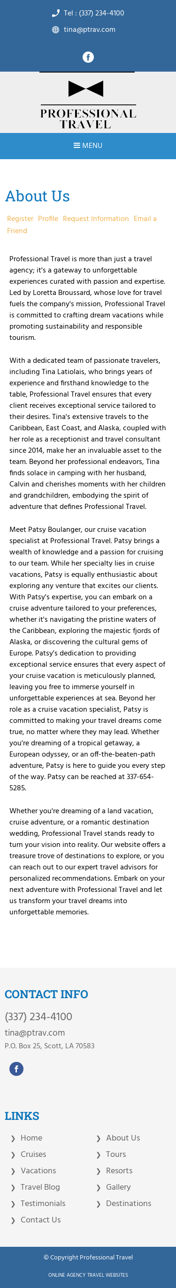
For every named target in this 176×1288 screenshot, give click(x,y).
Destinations (128, 1204)
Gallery (118, 1187)
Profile (48, 219)
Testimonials (43, 1204)
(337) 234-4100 (38, 1017)
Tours (116, 1155)
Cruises (33, 1155)
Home (31, 1138)
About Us (123, 1138)
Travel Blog (40, 1187)
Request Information (96, 219)
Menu (88, 146)
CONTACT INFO (46, 993)
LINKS (22, 1115)
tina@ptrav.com (35, 1033)
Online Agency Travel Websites (88, 1275)
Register (20, 219)
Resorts (119, 1171)
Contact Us (41, 1220)
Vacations (38, 1171)
